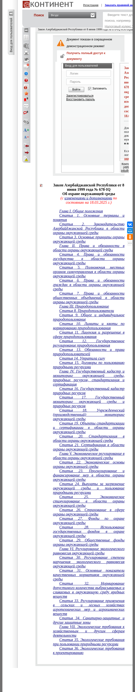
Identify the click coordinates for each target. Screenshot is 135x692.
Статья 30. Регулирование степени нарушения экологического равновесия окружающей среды (88, 561)
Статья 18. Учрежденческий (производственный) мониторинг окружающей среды (88, 414)
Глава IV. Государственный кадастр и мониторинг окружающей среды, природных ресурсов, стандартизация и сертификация (88, 377)
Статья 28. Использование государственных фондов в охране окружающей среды (88, 531)
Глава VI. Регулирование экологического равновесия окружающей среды (88, 551)
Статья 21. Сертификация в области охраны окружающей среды (88, 447)
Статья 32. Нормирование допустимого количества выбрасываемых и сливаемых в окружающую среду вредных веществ (88, 589)
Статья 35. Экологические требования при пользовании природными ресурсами (88, 642)
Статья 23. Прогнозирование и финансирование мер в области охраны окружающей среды (88, 475)
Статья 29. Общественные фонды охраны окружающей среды (88, 542)
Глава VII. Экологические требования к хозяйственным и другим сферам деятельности (88, 631)
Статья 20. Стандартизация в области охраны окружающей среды (88, 438)
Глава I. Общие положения (81, 211)
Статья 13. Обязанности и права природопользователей (88, 352)
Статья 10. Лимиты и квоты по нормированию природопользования (88, 326)
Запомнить (99, 88)
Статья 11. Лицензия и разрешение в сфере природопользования (88, 334)
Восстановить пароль (80, 99)
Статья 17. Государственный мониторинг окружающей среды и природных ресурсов (88, 401)
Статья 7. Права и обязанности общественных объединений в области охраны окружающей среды (88, 297)
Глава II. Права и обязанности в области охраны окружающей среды (88, 248)
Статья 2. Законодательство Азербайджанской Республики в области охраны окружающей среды (88, 228)
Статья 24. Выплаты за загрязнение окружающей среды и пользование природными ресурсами (88, 488)
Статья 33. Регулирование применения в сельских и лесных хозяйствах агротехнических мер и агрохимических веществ (88, 607)
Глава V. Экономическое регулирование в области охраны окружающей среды (88, 455)
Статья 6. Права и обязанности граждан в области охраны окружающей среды (88, 284)
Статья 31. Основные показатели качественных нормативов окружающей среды (88, 574)
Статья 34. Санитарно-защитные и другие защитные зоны (88, 620)
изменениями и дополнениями (88, 198)
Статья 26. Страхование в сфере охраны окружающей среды (88, 512)
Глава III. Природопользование (84, 306)
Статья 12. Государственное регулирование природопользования (88, 343)
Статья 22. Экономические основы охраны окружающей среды (88, 464)
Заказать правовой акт (120, 5)
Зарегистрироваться (79, 95)
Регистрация (91, 5)
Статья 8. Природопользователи (86, 311)
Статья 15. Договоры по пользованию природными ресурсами (88, 365)
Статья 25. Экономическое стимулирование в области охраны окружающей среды (88, 501)
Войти (76, 89)
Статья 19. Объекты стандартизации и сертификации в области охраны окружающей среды (88, 427)
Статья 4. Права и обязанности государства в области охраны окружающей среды (88, 258)
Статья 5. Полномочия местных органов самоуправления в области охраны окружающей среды (88, 271)
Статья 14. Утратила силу (82, 358)
